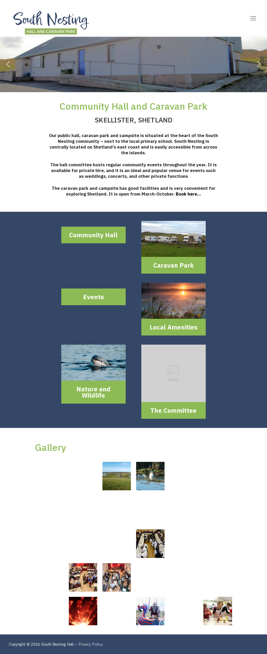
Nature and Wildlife (93, 392)
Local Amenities (173, 327)
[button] (8, 64)
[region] (133, 64)
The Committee (173, 410)
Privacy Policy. (90, 644)
